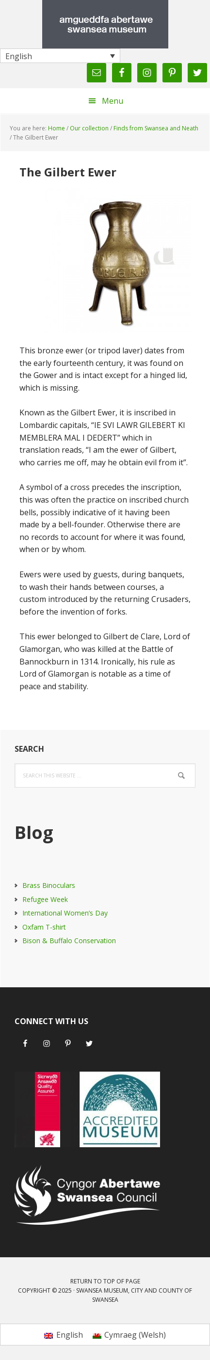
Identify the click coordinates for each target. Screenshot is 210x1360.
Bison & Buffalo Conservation (69, 940)
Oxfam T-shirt (44, 927)
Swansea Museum (105, 24)
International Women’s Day (65, 912)
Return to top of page (105, 1281)
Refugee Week (45, 899)
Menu (112, 100)
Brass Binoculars (48, 885)
